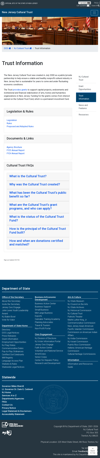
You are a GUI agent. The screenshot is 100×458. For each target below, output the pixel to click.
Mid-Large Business (44, 313)
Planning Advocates (44, 322)
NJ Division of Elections (45, 338)
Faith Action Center (43, 347)
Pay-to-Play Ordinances (12, 351)
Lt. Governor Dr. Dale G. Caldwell (17, 389)
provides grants (20, 89)
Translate (84, 3)
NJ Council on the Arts (78, 304)
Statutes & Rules (9, 364)
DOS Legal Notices (10, 332)
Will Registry (7, 357)
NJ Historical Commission (79, 310)
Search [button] (95, 6)
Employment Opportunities (14, 342)
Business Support (43, 306)
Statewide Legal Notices (13, 367)
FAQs (4, 402)
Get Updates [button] (83, 6)
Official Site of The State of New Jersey (19, 3)
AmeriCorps (40, 354)
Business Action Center (45, 303)
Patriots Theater (75, 316)
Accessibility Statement (13, 414)
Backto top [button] (92, 451)
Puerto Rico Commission (79, 344)
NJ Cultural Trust (23, 48)
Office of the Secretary (13, 297)
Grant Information (10, 339)
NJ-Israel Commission (78, 341)
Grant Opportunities (85, 88)
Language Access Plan (12, 361)
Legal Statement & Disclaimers (17, 411)
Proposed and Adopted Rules (20, 126)
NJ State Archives (76, 307)
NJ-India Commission (77, 338)
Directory (6, 329)
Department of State (16, 288)
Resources (84, 114)
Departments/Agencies (13, 398)
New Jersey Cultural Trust (17, 12)
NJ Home (6, 392)
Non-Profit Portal (42, 328)
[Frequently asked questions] (96, 3)
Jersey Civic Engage (11, 307)
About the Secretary (11, 301)
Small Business (42, 310)
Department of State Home (15, 325)
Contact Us (7, 405)
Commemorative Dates (12, 348)
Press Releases (9, 336)
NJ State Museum (76, 301)
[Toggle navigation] (94, 12)
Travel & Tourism (42, 325)
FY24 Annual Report (15, 153)
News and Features (83, 107)
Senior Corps (41, 357)
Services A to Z (9, 395)
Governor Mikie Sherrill (13, 386)
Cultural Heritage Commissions (82, 354)
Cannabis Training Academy (47, 319)
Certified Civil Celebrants (13, 354)
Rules (9, 123)
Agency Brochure (14, 147)
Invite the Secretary (11, 304)
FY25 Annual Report (15, 150)
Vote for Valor (8, 320)
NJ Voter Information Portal (47, 341)
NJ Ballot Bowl (8, 316)
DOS (7, 48)
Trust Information (84, 97)
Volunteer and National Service (49, 351)
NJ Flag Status (8, 345)
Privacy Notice (9, 408)
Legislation (12, 120)
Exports (38, 316)
